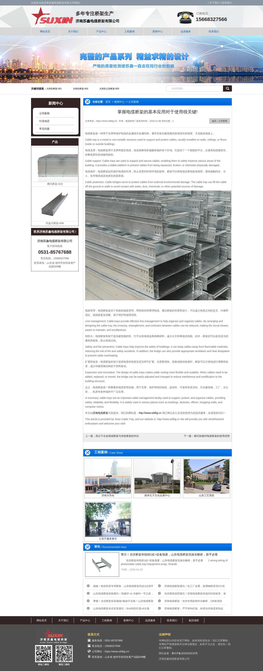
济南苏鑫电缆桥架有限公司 (97, 21)
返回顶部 (194, 620)
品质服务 (186, 31)
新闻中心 (158, 31)
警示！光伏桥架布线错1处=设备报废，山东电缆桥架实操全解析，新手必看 (169, 554)
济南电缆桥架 (100, 412)
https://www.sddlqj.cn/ (117, 651)
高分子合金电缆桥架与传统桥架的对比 (117, 435)
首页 (107, 101)
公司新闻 (44, 113)
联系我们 (227, 2)
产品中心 (101, 31)
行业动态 (44, 121)
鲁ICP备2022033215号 (185, 653)
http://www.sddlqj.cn (150, 412)
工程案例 (129, 31)
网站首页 (45, 31)
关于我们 (214, 2)
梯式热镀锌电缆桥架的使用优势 (212, 435)
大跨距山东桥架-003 (109, 88)
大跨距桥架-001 (54, 88)
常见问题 (44, 128)
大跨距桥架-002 (80, 88)
